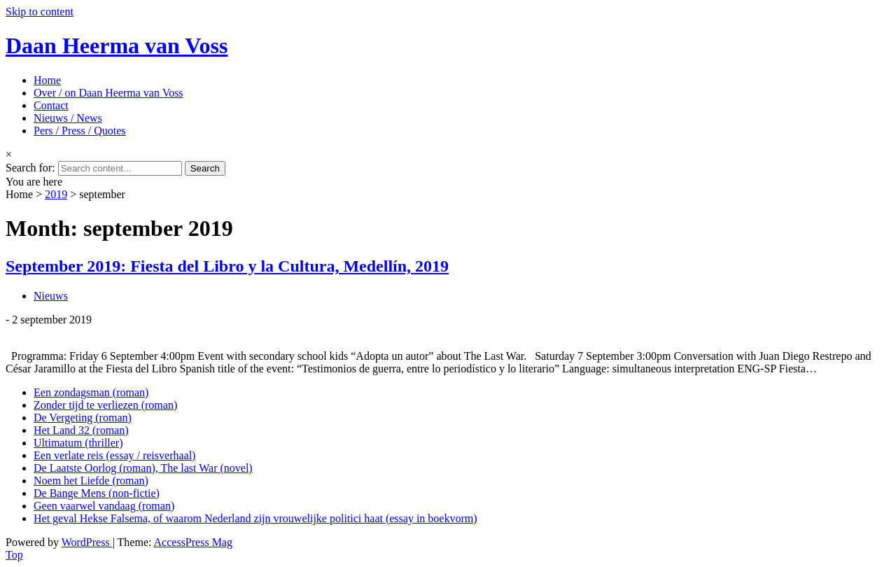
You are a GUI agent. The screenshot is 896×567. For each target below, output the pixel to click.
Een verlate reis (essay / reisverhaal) (114, 455)
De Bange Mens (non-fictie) (97, 493)
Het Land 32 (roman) (81, 430)
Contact (51, 105)
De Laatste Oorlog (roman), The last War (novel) (143, 468)
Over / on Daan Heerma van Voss (108, 93)
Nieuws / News (68, 118)
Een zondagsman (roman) (91, 392)
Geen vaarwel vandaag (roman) (104, 506)
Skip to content (40, 12)
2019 (56, 194)
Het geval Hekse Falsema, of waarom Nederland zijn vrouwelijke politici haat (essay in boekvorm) (255, 518)
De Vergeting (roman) (83, 418)
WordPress (87, 542)
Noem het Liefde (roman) (91, 480)
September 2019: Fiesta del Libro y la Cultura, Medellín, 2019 (227, 266)
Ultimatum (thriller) (78, 443)
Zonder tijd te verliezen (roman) (105, 405)
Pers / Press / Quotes (80, 130)
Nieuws (51, 296)
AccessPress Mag (193, 542)
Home (47, 80)
